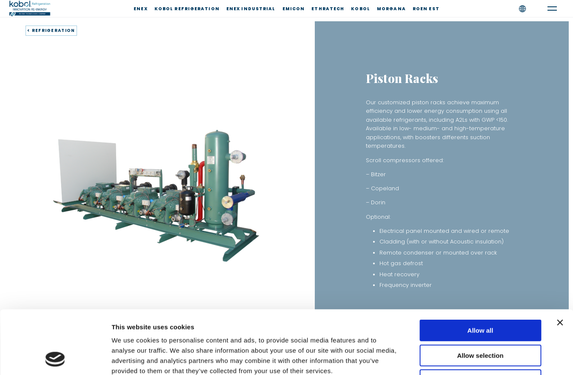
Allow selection (480, 296)
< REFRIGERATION (51, 30)
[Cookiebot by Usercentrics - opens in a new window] (55, 358)
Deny (480, 320)
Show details (446, 358)
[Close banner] (560, 263)
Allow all (480, 271)
